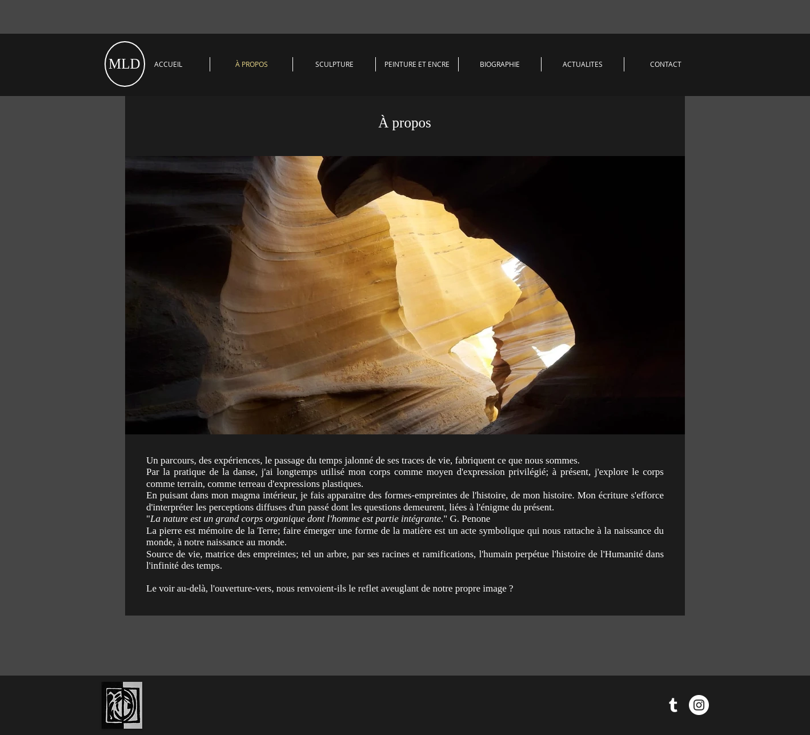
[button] (334, 64)
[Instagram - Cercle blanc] (699, 705)
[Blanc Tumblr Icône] (673, 705)
